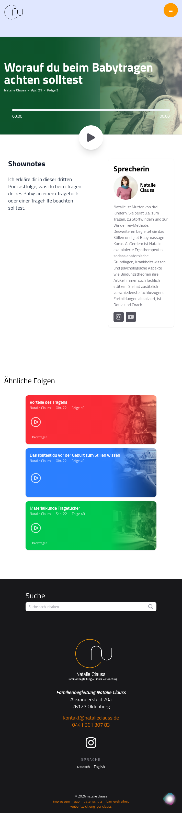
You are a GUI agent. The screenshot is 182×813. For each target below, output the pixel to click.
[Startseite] (91, 660)
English (99, 766)
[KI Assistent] (170, 799)
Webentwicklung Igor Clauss (91, 806)
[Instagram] (91, 743)
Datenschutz (93, 801)
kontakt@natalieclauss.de (91, 718)
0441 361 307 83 (91, 725)
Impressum (61, 801)
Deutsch (83, 766)
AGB (77, 801)
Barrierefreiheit (117, 801)
